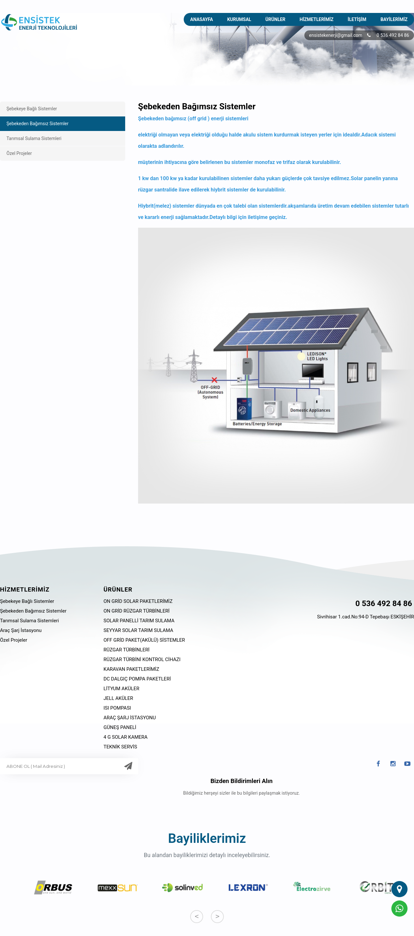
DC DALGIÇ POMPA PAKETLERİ (137, 679)
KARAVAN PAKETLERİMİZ (131, 669)
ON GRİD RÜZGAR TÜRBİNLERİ (136, 611)
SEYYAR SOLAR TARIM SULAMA (138, 630)
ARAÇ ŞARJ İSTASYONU (130, 718)
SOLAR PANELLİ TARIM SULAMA (139, 621)
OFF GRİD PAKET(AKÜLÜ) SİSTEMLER (144, 640)
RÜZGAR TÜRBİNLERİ (126, 650)
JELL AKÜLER (118, 698)
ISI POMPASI (117, 708)
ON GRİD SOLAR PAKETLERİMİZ (138, 601)
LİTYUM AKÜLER (121, 688)
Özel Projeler (19, 153)
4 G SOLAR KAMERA (125, 737)
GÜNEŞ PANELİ (120, 727)
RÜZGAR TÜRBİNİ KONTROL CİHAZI (142, 659)
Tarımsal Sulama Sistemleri (33, 138)
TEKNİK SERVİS (120, 747)
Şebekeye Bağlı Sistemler (31, 108)
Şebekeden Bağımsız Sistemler (37, 123)
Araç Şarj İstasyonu (21, 630)
